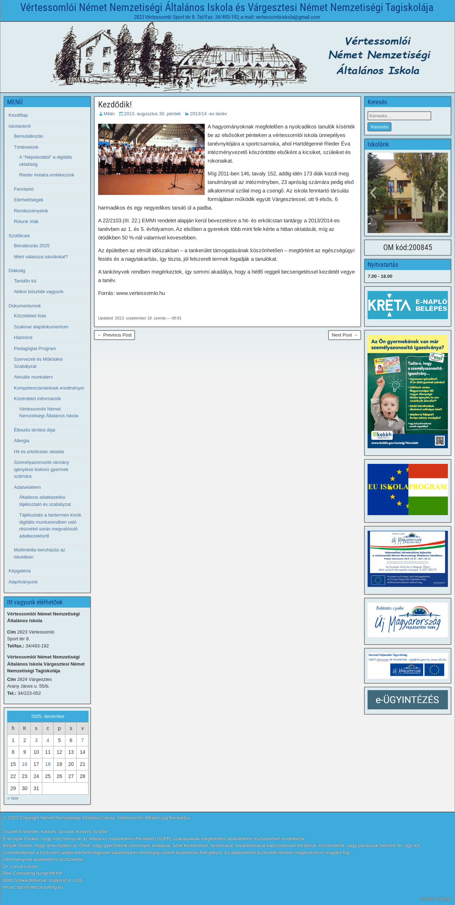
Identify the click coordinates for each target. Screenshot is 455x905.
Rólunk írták (26, 221)
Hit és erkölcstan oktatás (39, 451)
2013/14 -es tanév (208, 113)
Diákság (17, 270)
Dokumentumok (25, 305)
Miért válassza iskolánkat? (41, 256)
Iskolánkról (20, 126)
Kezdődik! (115, 105)
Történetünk (26, 147)
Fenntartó (24, 189)
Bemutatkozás (28, 136)
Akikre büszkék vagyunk (38, 291)
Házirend (23, 337)
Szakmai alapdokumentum (41, 326)
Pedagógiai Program (35, 348)
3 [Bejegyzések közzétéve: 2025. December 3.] (36, 740)
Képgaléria (20, 570)
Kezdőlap (18, 115)
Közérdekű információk (37, 398)
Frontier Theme (435, 899)
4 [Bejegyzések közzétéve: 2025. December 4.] (48, 740)
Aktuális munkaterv (33, 377)
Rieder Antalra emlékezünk (46, 175)
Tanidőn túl (25, 281)
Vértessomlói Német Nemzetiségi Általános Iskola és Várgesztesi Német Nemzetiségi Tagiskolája (226, 7)
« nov (12, 798)
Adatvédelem (27, 487)
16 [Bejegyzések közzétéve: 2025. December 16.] (25, 764)
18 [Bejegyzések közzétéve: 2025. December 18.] (48, 764)
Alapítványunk (23, 581)
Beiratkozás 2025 (31, 245)
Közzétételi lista (30, 315)
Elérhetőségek (28, 199)
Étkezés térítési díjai (34, 430)
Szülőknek (19, 235)
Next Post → (345, 335)
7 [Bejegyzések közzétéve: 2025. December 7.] (82, 740)
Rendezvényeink (31, 210)
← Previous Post (114, 335)
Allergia (21, 440)
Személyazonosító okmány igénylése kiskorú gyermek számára (41, 469)
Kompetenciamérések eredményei (49, 388)
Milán (109, 113)
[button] (372, 193)
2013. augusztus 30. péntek (152, 113)
